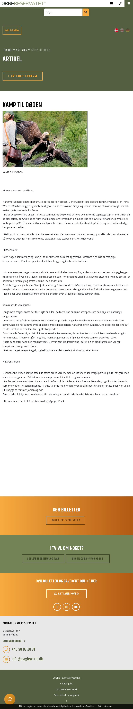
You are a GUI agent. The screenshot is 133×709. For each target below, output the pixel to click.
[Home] (53, 3)
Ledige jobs (66, 683)
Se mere (108, 706)
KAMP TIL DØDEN (40, 50)
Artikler (21, 50)
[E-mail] (111, 3)
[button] (128, 3)
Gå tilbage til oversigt (22, 76)
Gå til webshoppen (66, 593)
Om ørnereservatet (66, 689)
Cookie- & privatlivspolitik (66, 677)
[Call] (120, 3)
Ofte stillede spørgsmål (66, 695)
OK (99, 706)
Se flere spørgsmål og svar (43, 558)
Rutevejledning (14, 641)
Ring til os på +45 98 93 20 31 (88, 558)
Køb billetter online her (65, 520)
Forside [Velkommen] (7, 50)
